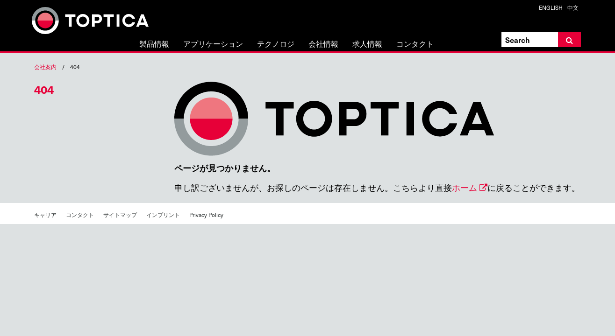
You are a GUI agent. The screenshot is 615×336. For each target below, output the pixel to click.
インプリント (163, 214)
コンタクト (415, 44)
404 (44, 89)
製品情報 (154, 44)
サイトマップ (120, 214)
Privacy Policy (206, 214)
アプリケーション (213, 44)
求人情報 (367, 44)
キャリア (45, 214)
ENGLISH (551, 7)
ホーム (464, 187)
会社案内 (45, 67)
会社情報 (323, 44)
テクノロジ (275, 44)
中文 (573, 7)
